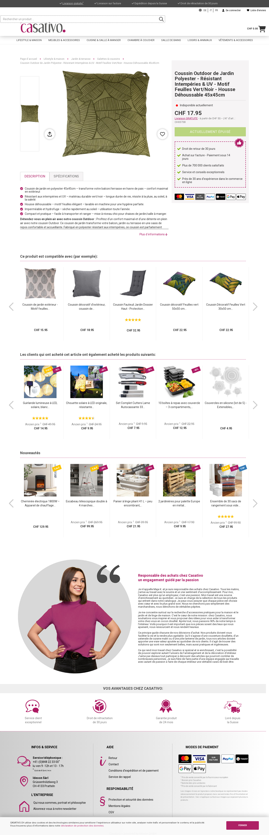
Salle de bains (171, 41)
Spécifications (66, 176)
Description (34, 176)
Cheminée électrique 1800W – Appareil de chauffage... (40, 503)
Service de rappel (120, 777)
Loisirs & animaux (200, 41)
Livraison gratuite (73, 3)
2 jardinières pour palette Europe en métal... (179, 503)
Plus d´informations (153, 234)
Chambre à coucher (141, 41)
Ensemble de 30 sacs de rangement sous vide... (225, 503)
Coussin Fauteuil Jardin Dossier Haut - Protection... (133, 306)
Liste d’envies (256, 10)
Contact (114, 764)
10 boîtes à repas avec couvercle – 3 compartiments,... (179, 405)
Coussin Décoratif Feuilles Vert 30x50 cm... (225, 306)
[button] (11, 307)
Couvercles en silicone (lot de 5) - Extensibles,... (226, 405)
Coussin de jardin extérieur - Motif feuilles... (40, 306)
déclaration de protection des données (82, 825)
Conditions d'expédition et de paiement (134, 770)
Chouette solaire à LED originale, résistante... (86, 405)
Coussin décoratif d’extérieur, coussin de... (86, 306)
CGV (111, 812)
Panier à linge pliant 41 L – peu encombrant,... (132, 503)
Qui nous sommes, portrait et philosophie (59, 802)
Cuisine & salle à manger (104, 41)
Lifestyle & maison (29, 41)
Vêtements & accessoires (236, 41)
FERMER (242, 825)
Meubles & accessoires (64, 41)
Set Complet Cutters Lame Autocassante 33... (133, 405)
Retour (113, 758)
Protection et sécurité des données (131, 799)
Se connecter (231, 10)
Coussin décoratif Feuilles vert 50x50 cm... (179, 306)
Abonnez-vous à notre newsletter (54, 808)
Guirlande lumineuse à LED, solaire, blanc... (40, 405)
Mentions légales (119, 806)
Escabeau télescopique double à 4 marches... (86, 503)
